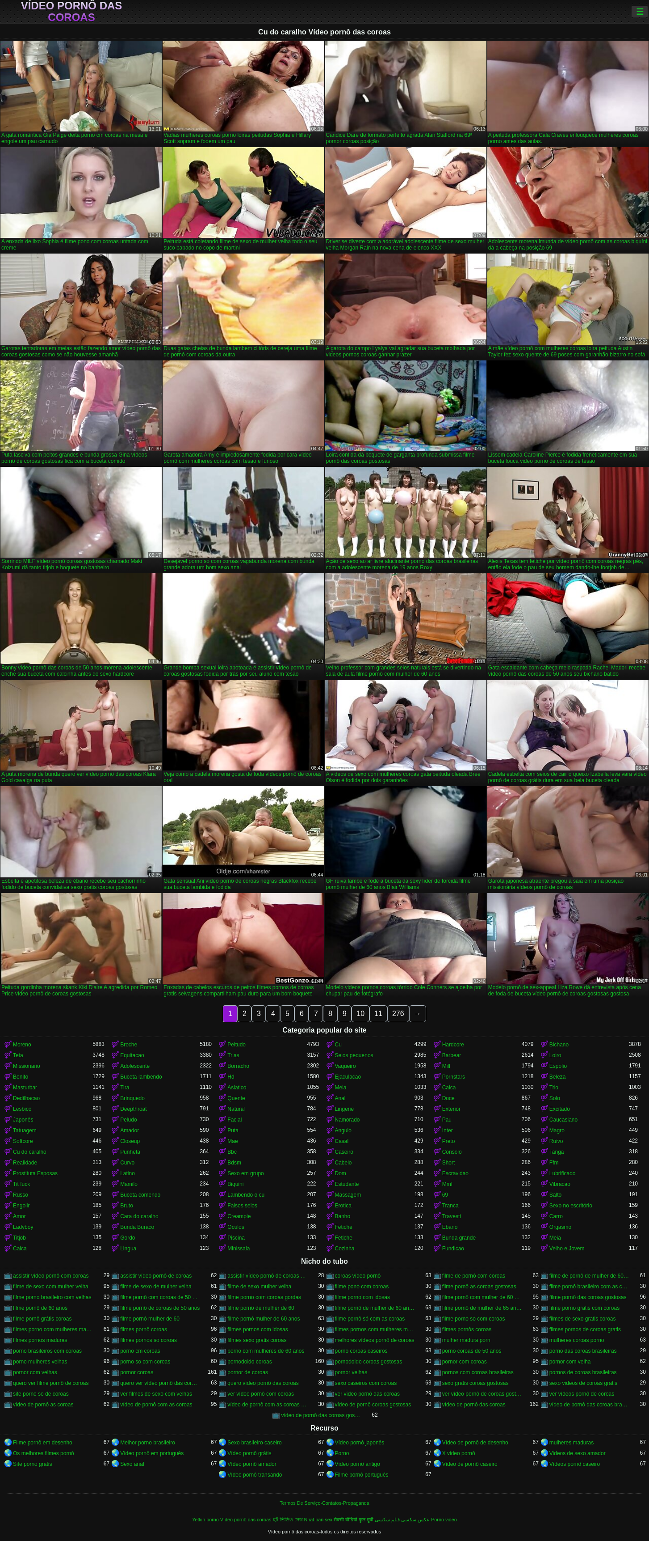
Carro (556, 1216)
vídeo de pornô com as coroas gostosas (267, 1404)
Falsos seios (242, 1205)
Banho (343, 1216)
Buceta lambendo (141, 1077)
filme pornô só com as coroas (370, 1319)
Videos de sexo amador (577, 1453)
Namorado (347, 1120)
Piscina (236, 1238)
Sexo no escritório (570, 1205)
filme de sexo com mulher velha (50, 1286)
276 (398, 1013)
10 (360, 1013)
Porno (342, 1453)
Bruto (126, 1205)
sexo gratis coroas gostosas (475, 1383)
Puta (233, 1130)
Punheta (130, 1152)
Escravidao (455, 1173)
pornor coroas (136, 1372)
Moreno (22, 1044)
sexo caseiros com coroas (366, 1383)
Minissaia (238, 1248)
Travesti (451, 1216)
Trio (553, 1087)
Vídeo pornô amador (251, 1464)
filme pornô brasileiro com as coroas (589, 1286)
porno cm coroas (140, 1351)
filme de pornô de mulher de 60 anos (589, 1276)
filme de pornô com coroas (473, 1276)
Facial (234, 1120)
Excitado (559, 1109)
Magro (557, 1130)
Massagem (348, 1195)
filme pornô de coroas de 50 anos (160, 1308)
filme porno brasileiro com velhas (52, 1297)
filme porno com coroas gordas (264, 1297)
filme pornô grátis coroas (42, 1319)
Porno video (444, 1519)
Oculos (235, 1227)
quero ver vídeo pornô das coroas (160, 1383)
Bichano (559, 1044)
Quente (236, 1098)
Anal (340, 1098)
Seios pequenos (354, 1055)
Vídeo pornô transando (254, 1475)
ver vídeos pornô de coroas (581, 1394)
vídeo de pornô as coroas (43, 1404)
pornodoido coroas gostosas (368, 1362)
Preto (448, 1141)
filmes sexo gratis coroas (256, 1340)
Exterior (451, 1109)
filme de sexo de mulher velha (155, 1286)
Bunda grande (459, 1238)
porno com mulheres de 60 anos (265, 1351)
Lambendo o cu (245, 1195)
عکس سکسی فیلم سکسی (402, 1519)
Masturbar (25, 1087)
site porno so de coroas (41, 1394)
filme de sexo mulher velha (259, 1286)
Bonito (20, 1077)
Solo (554, 1098)
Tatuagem (25, 1130)
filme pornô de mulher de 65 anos (482, 1308)
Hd (230, 1077)
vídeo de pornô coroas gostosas (373, 1404)
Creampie (239, 1216)
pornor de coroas (247, 1372)
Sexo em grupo (245, 1173)
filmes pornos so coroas (148, 1340)
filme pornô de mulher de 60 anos (375, 1308)
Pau (447, 1120)
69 (445, 1195)
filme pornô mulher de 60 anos (263, 1319)
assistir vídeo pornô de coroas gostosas (267, 1276)
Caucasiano (563, 1120)
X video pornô (458, 1453)
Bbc (232, 1152)
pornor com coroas (464, 1362)
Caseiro (344, 1152)
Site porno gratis (32, 1464)
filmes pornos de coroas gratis (585, 1329)
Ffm (554, 1163)
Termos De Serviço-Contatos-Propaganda (324, 1503)
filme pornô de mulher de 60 (260, 1308)
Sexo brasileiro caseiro (254, 1442)
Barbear (451, 1055)
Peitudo (236, 1044)
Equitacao (132, 1055)
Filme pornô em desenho (42, 1442)
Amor (19, 1216)
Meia (341, 1087)
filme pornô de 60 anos (40, 1308)
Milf (446, 1066)
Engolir (21, 1205)
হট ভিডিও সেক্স (288, 1519)
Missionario (26, 1066)
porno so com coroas (145, 1362)
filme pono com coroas (362, 1286)
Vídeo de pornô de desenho (475, 1442)
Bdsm (234, 1163)
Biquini (235, 1184)
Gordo (127, 1238)
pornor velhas (351, 1372)
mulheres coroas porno (576, 1340)
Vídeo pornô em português (152, 1453)
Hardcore (453, 1044)
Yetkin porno (205, 1519)
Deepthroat (133, 1109)
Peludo (128, 1120)
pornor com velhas (35, 1372)
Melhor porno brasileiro (147, 1442)
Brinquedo (132, 1098)
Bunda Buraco (137, 1227)
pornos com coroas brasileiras (478, 1372)
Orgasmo (560, 1227)
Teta (18, 1055)
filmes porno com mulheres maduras (52, 1329)
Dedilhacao (26, 1098)
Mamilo (129, 1184)
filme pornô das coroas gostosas (588, 1297)
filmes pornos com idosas (257, 1329)
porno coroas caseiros (361, 1351)
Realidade (25, 1163)
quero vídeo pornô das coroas (262, 1383)
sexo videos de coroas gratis (583, 1383)
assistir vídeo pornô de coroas (156, 1276)
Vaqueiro (345, 1066)
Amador (129, 1130)
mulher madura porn (466, 1340)
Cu (338, 1044)
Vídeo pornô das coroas (71, 11)
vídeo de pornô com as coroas (156, 1404)
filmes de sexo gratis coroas (582, 1319)
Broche (128, 1044)
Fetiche (343, 1227)
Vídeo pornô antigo (357, 1464)
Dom (340, 1173)
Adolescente (135, 1066)
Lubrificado (562, 1173)
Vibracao (559, 1184)
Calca (449, 1087)
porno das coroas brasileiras (583, 1351)
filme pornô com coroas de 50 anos (160, 1297)
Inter (447, 1130)
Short (448, 1163)
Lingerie (344, 1109)
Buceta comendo (140, 1195)
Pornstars (453, 1077)
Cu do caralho (29, 1152)
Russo (20, 1195)
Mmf (447, 1184)
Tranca (450, 1205)
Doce (448, 1098)
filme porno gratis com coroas (584, 1308)
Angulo (343, 1130)
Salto (555, 1195)
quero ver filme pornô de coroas (50, 1383)
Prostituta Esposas (35, 1173)
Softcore (23, 1141)
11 (378, 1013)
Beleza (557, 1077)
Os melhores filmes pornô (43, 1453)
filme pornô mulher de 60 (150, 1319)
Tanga (556, 1152)
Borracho (238, 1066)
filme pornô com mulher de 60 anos (482, 1297)
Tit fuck (21, 1184)
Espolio (558, 1066)
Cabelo (343, 1163)
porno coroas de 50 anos (472, 1351)
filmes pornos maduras (40, 1340)
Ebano (450, 1227)
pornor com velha (570, 1362)
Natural (236, 1109)
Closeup (130, 1141)
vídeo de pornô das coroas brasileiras (589, 1404)
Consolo (452, 1152)
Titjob (19, 1238)
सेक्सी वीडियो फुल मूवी (353, 1519)
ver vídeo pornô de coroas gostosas (482, 1394)
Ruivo (556, 1141)
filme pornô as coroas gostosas (479, 1286)
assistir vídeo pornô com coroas (50, 1276)
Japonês (23, 1120)
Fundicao (453, 1248)
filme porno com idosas (362, 1297)
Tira (124, 1087)
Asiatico (236, 1087)
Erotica (343, 1205)
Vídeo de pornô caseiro (470, 1464)
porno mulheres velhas (40, 1362)
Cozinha (345, 1248)
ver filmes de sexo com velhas (156, 1394)
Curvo (127, 1163)
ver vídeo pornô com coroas (260, 1394)
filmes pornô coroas (143, 1329)
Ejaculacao (348, 1077)
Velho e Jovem (567, 1248)
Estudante (347, 1184)
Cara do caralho (139, 1216)
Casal (342, 1141)
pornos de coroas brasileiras (583, 1372)
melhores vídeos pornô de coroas (375, 1340)
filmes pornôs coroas (467, 1329)
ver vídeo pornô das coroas (367, 1394)
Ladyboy (23, 1227)
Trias (233, 1055)
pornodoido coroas (249, 1362)
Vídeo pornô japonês (360, 1442)
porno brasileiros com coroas (47, 1351)
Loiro (555, 1055)
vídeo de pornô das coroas (474, 1404)
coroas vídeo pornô (358, 1276)
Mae (232, 1141)
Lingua (128, 1248)
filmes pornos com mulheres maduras (375, 1329)
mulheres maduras (571, 1442)
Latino (127, 1173)
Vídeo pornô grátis (249, 1453)
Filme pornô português (362, 1475)
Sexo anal (132, 1464)
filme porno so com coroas (473, 1319)
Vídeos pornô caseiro (574, 1464)
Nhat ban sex (318, 1519)
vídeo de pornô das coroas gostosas (320, 1415)
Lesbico (22, 1109)
